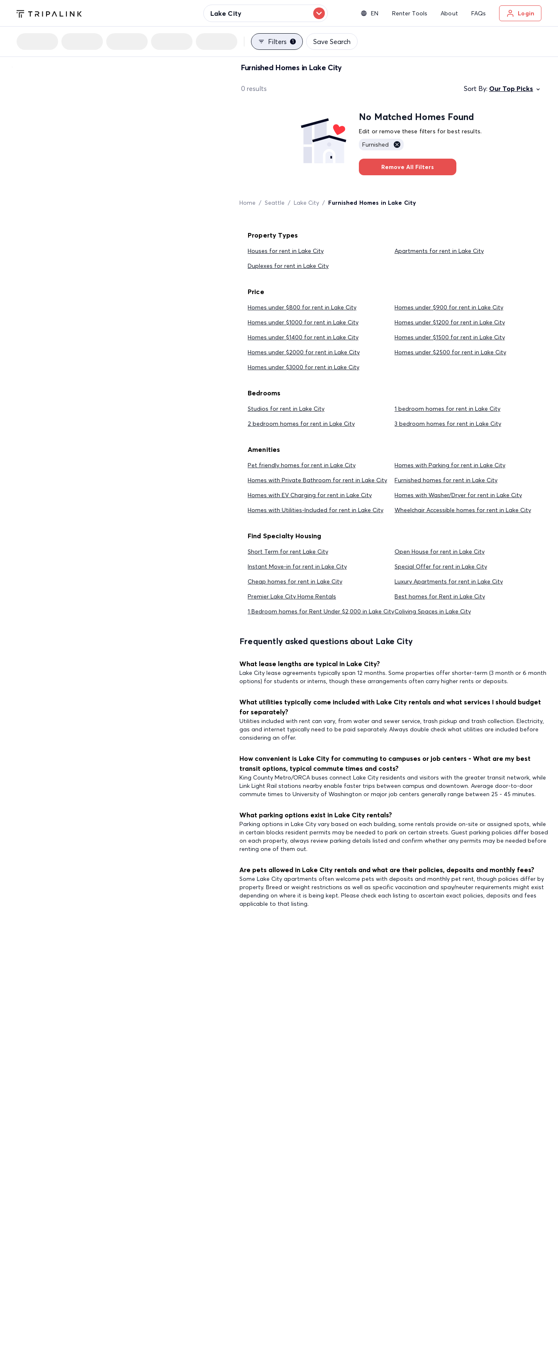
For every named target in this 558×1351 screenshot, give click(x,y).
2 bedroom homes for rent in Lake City (301, 423)
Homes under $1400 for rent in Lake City (303, 337)
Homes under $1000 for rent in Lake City (303, 322)
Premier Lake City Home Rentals (292, 596)
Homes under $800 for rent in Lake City (302, 307)
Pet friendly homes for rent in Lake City (302, 465)
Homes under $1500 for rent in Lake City (450, 337)
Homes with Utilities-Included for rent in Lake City (315, 510)
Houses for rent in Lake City (286, 251)
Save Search (332, 41)
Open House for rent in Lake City (440, 551)
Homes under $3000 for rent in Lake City (303, 367)
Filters (276, 41)
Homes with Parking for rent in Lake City (450, 465)
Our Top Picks (515, 88)
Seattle (275, 202)
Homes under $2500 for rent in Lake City (450, 352)
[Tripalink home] (49, 13)
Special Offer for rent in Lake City (441, 566)
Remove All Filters (407, 167)
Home (247, 202)
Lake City (306, 202)
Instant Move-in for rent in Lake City (297, 566)
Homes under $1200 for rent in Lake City (450, 322)
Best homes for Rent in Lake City (440, 596)
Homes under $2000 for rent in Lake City (304, 352)
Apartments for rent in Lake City (439, 251)
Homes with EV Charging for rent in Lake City (310, 495)
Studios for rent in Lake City (286, 408)
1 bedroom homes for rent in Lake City (447, 408)
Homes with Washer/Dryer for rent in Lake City (458, 495)
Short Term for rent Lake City (288, 551)
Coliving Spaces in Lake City (433, 611)
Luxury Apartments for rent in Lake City (449, 581)
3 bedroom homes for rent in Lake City (448, 423)
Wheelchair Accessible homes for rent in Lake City (463, 510)
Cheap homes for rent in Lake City (295, 581)
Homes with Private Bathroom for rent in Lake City (317, 480)
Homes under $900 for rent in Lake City (449, 307)
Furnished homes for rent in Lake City (446, 480)
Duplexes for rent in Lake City (288, 266)
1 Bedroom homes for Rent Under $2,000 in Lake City (321, 611)
